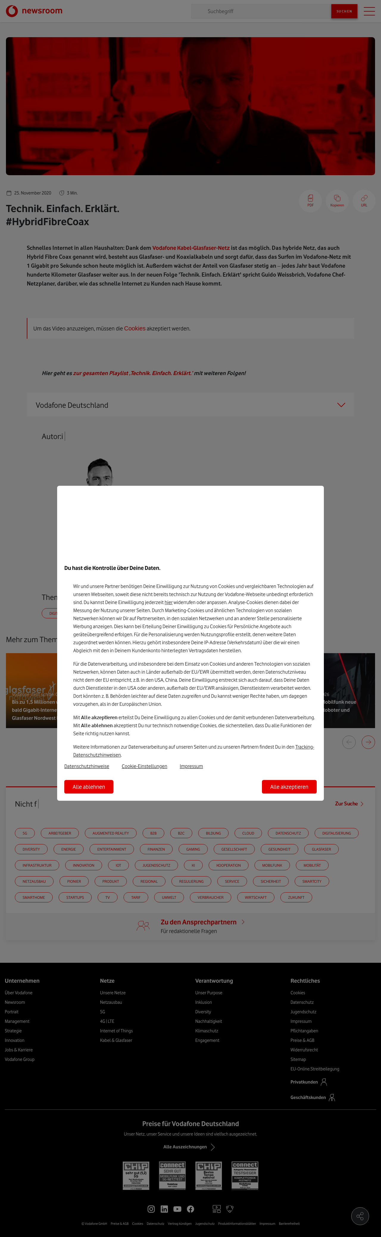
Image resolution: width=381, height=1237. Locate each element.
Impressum (191, 766)
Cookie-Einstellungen (144, 766)
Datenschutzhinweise (86, 766)
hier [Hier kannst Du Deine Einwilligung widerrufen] (169, 602)
